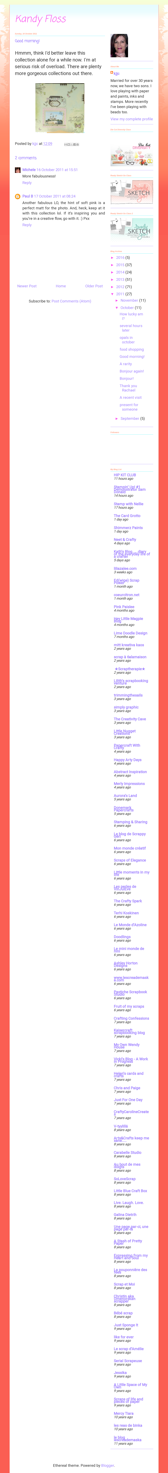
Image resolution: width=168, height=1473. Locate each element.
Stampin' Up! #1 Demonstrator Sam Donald (130, 489)
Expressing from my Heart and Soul (131, 1256)
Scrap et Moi (124, 1284)
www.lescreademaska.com (131, 979)
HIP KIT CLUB (125, 475)
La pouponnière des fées (130, 1271)
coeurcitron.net (126, 595)
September (130, 418)
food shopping (132, 349)
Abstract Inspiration (130, 772)
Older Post (94, 286)
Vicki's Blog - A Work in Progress (131, 1060)
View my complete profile (131, 119)
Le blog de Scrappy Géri (130, 835)
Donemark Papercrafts (123, 809)
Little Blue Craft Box (130, 1191)
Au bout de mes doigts (127, 1165)
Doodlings (122, 937)
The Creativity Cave (130, 719)
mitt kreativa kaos (129, 645)
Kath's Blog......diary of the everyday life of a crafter (132, 554)
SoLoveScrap (125, 1179)
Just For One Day (128, 1100)
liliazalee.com (125, 568)
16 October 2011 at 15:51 (57, 170)
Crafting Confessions (131, 1018)
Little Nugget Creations (125, 732)
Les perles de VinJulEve (125, 887)
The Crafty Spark (128, 901)
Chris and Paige (127, 1088)
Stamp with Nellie (128, 504)
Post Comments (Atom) (71, 301)
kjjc (116, 73)
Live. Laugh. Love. (129, 1203)
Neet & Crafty (125, 539)
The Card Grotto (127, 516)
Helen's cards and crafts (128, 1074)
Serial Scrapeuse (128, 1361)
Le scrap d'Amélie (129, 1349)
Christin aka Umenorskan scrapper (124, 1298)
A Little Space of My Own (130, 1386)
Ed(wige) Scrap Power (126, 581)
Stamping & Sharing (130, 822)
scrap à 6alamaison (130, 657)
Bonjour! (127, 378)
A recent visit (131, 397)
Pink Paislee (124, 607)
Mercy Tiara (123, 1413)
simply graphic (126, 707)
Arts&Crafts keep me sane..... (131, 1139)
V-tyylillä (121, 1126)
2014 (120, 272)
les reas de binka (128, 1425)
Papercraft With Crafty (127, 746)
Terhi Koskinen (126, 913)
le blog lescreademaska (127, 1438)
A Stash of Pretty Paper (128, 1242)
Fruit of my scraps (129, 1006)
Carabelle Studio (127, 1152)
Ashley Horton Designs (126, 964)
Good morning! (132, 356)
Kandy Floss (40, 19)
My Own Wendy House (126, 1046)
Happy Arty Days (127, 760)
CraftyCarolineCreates (131, 1113)
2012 (120, 287)
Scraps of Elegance (130, 860)
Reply (27, 183)
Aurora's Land (125, 796)
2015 (120, 265)
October (128, 308)
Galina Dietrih (125, 1215)
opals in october (127, 339)
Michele (29, 170)
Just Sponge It (126, 1325)
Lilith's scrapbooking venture (131, 682)
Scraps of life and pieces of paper (128, 1400)
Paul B (27, 196)
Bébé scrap (123, 1313)
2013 (120, 279)
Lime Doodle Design (130, 633)
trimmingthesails (128, 695)
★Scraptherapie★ (129, 669)
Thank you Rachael (128, 388)
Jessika (120, 1373)
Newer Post (27, 286)
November (130, 300)
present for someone (129, 407)
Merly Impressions (129, 784)
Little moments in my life (131, 873)
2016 (120, 257)
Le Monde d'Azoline (130, 925)
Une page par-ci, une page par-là (131, 1228)
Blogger (107, 1465)
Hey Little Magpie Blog (128, 620)
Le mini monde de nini (129, 950)
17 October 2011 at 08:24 (54, 196)
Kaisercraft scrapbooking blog (129, 1031)
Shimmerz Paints (128, 528)
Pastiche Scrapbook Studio (130, 993)
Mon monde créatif (130, 848)
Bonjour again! (132, 371)
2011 (120, 294)
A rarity (126, 364)
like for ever (124, 1337)
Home (61, 286)
